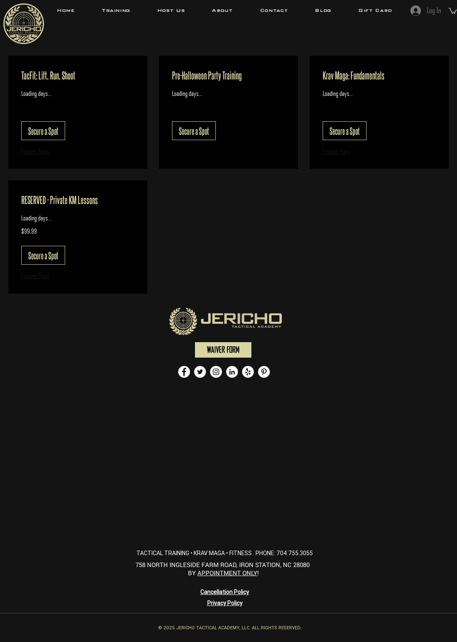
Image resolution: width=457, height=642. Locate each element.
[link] (77, 75)
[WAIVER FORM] (223, 350)
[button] (116, 10)
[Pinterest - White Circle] (264, 372)
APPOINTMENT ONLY (227, 573)
